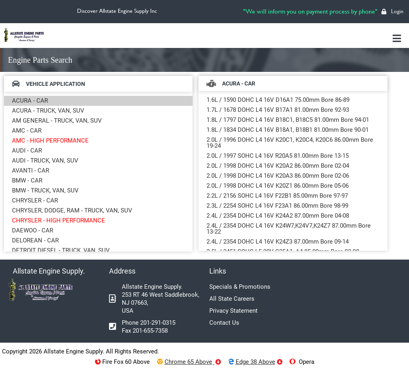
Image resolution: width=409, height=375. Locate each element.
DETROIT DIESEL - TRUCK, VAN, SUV (61, 250)
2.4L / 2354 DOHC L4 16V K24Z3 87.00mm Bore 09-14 (277, 241)
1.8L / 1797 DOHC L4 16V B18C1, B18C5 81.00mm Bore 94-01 (287, 119)
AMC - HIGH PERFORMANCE (50, 140)
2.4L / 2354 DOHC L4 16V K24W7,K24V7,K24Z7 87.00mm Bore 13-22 (288, 228)
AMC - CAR (27, 130)
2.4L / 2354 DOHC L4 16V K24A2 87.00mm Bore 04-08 (277, 215)
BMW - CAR (27, 180)
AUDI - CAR (27, 150)
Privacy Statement (233, 310)
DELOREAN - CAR (35, 240)
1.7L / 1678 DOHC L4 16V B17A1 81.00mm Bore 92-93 (277, 109)
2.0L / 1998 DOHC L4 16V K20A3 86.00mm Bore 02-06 (277, 175)
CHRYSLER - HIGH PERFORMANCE (58, 220)
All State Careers (231, 298)
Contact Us (224, 322)
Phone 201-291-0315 (148, 322)
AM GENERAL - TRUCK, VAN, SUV (57, 120)
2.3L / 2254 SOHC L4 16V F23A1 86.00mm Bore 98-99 (277, 205)
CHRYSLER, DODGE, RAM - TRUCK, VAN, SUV (72, 210)
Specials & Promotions (239, 286)
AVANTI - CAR (30, 170)
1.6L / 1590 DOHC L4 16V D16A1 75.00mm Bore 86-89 (277, 99)
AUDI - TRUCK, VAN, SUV (45, 160)
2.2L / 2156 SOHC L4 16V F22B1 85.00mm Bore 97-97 (277, 195)
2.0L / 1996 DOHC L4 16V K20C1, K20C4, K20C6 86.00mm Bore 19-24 (289, 142)
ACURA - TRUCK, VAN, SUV (48, 110)
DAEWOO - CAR (32, 230)
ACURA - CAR (30, 100)
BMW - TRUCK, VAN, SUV (45, 190)
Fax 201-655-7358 (145, 330)
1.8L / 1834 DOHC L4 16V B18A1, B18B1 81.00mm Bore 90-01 (287, 129)
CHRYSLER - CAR (35, 200)
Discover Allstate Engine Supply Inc (117, 11)
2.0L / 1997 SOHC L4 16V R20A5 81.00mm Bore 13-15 (277, 155)
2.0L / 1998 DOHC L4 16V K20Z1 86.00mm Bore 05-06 (277, 185)
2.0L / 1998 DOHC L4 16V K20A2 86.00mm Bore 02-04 (277, 165)
